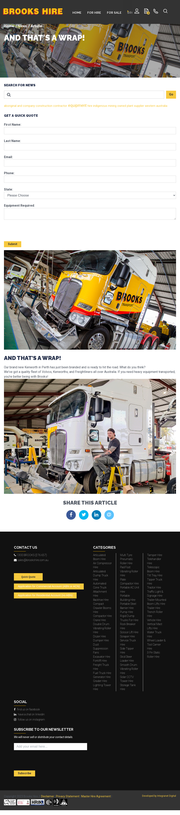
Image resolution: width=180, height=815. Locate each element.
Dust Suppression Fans (100, 648)
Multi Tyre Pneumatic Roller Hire (126, 559)
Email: (8, 157)
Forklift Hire (100, 660)
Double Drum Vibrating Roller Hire (102, 628)
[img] (90, 51)
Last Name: (12, 141)
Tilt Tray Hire (154, 575)
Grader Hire (100, 681)
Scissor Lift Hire (129, 632)
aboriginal (10, 106)
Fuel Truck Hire (102, 673)
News (22, 26)
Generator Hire (102, 677)
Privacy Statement (67, 796)
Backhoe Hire (101, 599)
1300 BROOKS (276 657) (30, 555)
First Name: (12, 124)
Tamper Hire (154, 555)
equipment (77, 105)
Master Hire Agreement (96, 796)
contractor (59, 106)
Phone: (9, 173)
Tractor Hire (154, 587)
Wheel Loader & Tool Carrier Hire (156, 644)
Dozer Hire (99, 636)
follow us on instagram (29, 719)
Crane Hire (99, 620)
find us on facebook (27, 709)
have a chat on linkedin (29, 714)
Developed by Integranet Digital (159, 796)
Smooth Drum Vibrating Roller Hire (129, 669)
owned (121, 106)
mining (111, 106)
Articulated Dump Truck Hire (100, 575)
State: (8, 189)
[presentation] (27, 229)
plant (129, 106)
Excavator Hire (101, 656)
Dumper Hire (101, 640)
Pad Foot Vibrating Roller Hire (129, 571)
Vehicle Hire (154, 620)
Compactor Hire (102, 616)
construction (43, 106)
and (19, 106)
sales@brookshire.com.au (31, 560)
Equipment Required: (19, 205)
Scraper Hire (127, 636)
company (28, 106)
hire (89, 106)
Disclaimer (47, 796)
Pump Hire (126, 612)
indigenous (99, 106)
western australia (155, 106)
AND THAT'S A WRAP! (44, 37)
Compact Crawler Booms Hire (102, 608)
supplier (138, 106)
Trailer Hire (153, 608)
